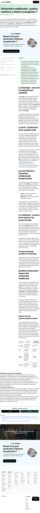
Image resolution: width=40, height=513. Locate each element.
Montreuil (22, 481)
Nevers (28, 474)
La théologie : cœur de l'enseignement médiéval (8, 57)
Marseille (22, 477)
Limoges (22, 474)
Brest (9, 483)
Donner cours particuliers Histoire (4, 490)
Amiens (9, 477)
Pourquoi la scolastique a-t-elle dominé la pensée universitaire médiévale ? (16, 420)
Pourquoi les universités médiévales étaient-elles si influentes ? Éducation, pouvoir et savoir (19, 416)
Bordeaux (10, 482)
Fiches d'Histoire (12, 74)
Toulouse (35, 480)
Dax (15, 478)
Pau (28, 480)
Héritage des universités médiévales (7, 70)
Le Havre (16, 482)
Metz (22, 478)
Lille (21, 472)
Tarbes (35, 477)
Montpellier (23, 480)
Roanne (35, 472)
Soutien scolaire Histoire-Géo (4, 483)
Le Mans (16, 484)
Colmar (16, 475)
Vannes (35, 481)
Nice (28, 475)
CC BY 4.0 (12, 14)
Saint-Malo (36, 474)
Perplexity (29, 411)
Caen (9, 488)
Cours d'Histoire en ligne (4, 479)
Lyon (22, 475)
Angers (9, 479)
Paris (28, 478)
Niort (28, 477)
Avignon (9, 480)
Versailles (35, 483)
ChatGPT (10, 411)
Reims (28, 481)
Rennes (28, 483)
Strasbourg (36, 475)
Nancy (22, 483)
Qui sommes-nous (27, 499)
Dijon (15, 479)
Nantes (28, 472)
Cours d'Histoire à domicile (4, 475)
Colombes (16, 476)
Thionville (35, 478)
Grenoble (16, 481)
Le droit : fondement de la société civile (7, 59)
